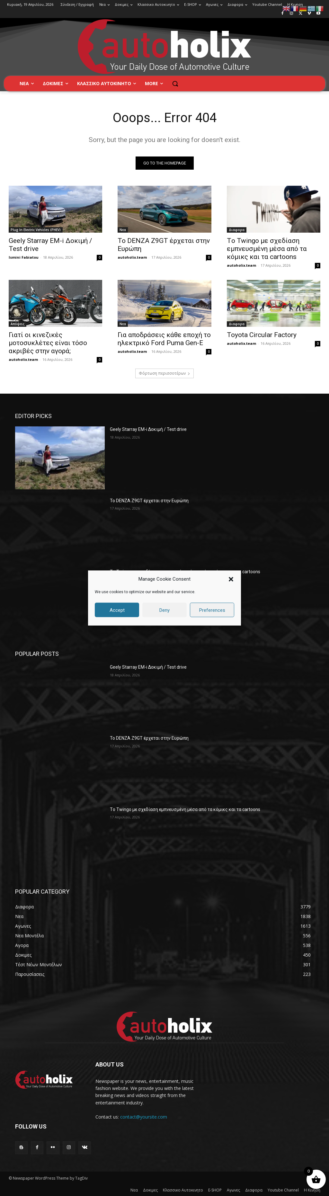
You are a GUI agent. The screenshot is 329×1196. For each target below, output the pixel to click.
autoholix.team (132, 257)
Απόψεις (17, 323)
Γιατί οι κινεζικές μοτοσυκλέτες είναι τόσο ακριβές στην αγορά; (48, 342)
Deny (164, 610)
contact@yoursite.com (143, 1117)
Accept (117, 610)
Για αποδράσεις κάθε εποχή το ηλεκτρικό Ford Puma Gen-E (164, 338)
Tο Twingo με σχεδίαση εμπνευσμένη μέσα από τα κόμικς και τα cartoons (267, 249)
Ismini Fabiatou (24, 257)
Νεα (123, 230)
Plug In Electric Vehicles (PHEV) (36, 230)
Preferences (212, 610)
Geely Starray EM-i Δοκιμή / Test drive (148, 429)
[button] (231, 579)
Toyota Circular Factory (262, 334)
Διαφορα (237, 230)
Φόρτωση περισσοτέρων (164, 373)
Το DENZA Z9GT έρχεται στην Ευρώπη (149, 500)
